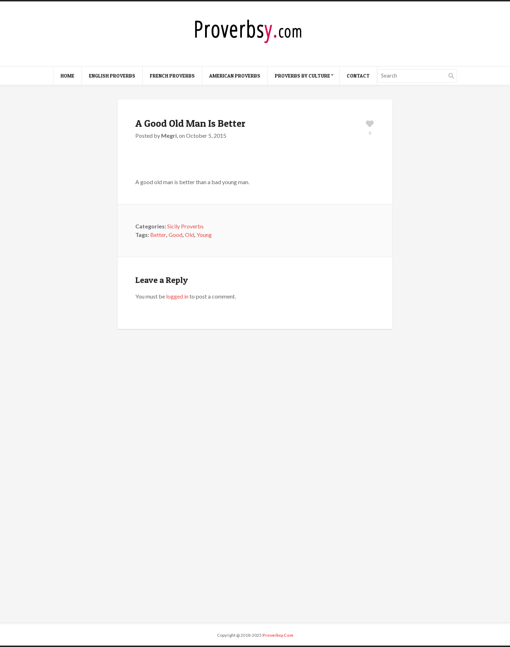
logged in (177, 296)
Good (175, 234)
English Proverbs (112, 76)
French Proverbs (172, 76)
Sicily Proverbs (185, 226)
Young (204, 234)
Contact (358, 76)
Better (158, 234)
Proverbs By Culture (302, 76)
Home (67, 76)
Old (189, 234)
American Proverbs (234, 76)
